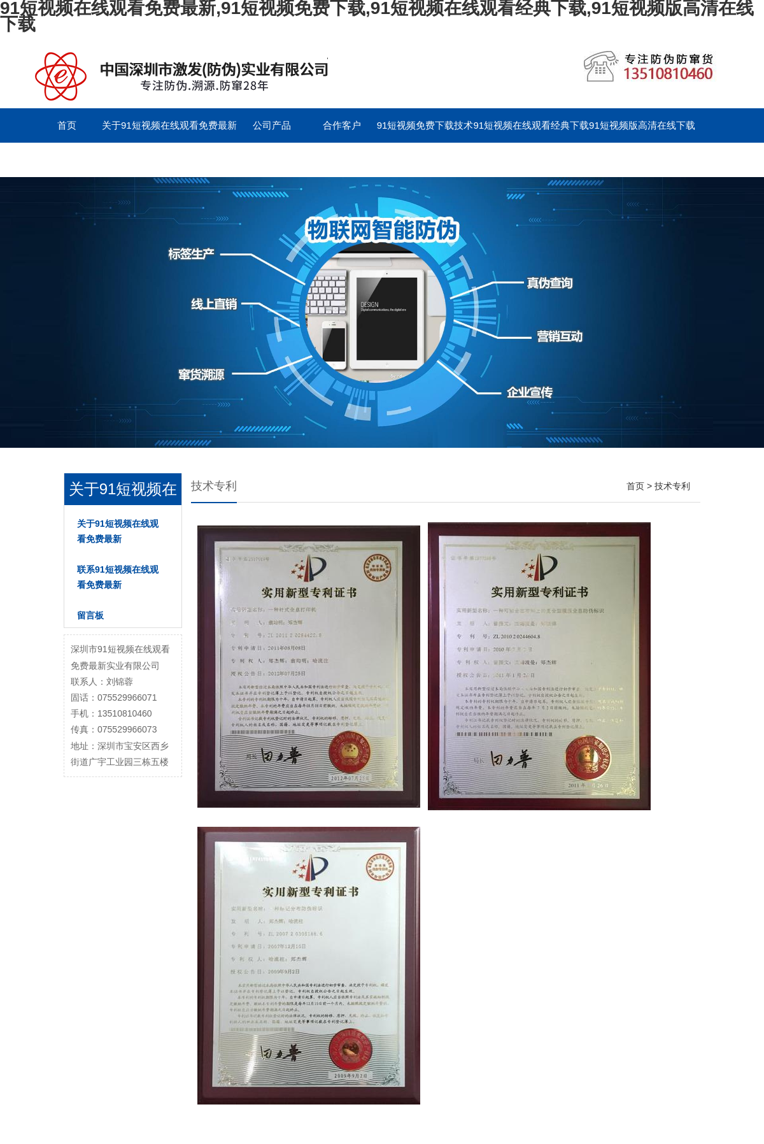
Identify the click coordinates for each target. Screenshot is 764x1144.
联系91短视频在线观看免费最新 (99, 159)
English (271, 159)
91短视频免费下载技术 (425, 125)
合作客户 (342, 125)
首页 (66, 125)
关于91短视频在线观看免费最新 (169, 125)
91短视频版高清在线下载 (642, 125)
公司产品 (272, 125)
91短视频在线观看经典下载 (531, 125)
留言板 (201, 159)
